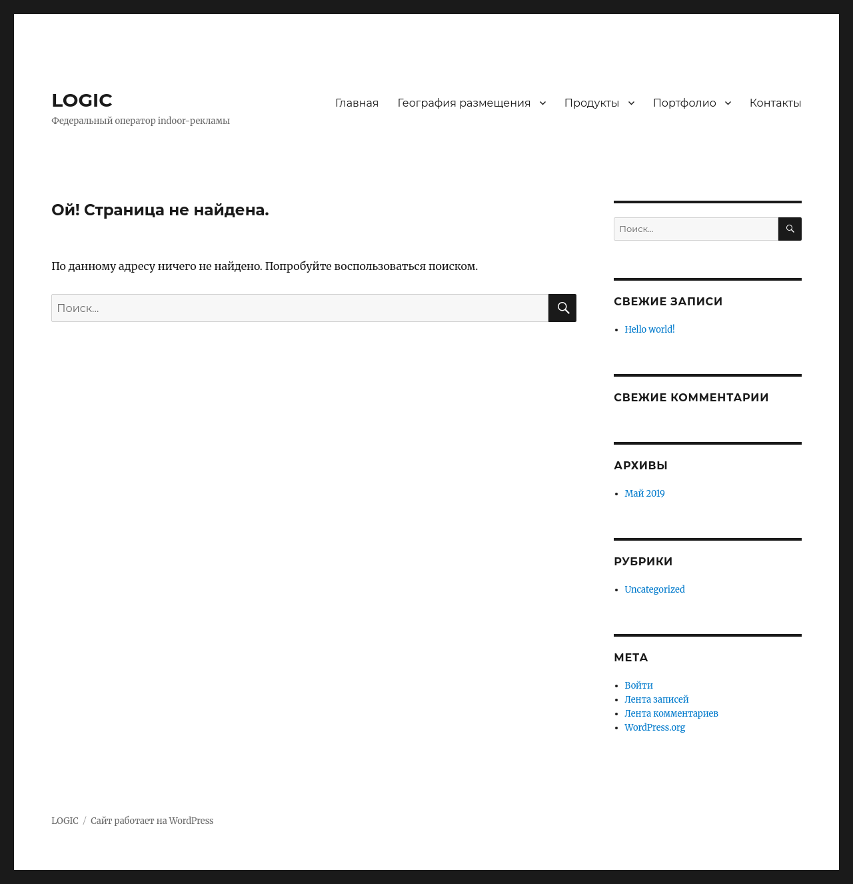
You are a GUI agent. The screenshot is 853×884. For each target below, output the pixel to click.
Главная (357, 103)
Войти (639, 685)
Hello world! (650, 329)
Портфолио (684, 103)
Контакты (776, 103)
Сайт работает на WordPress (152, 821)
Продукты (592, 103)
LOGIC (81, 100)
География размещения (464, 103)
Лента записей (657, 699)
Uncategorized (655, 589)
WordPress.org (655, 727)
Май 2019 (645, 493)
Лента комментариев (671, 713)
